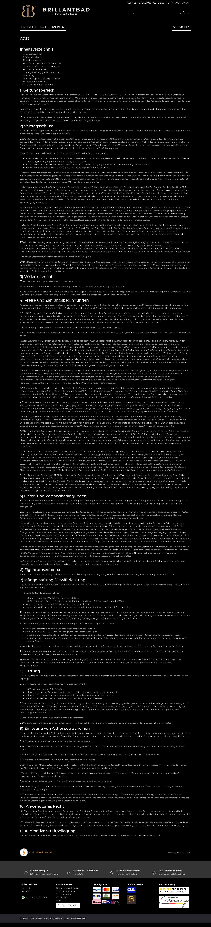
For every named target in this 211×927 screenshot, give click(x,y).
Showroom (181, 26)
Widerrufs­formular (65, 891)
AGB (58, 900)
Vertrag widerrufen (68, 905)
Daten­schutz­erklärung (67, 888)
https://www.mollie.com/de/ (151, 426)
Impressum (62, 897)
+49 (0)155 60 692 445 (36, 897)
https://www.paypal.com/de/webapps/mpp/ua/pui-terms (153, 470)
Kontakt (26, 888)
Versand (26, 891)
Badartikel (29, 26)
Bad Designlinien (52, 26)
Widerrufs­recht (64, 894)
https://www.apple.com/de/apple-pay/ (144, 397)
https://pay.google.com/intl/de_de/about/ (147, 411)
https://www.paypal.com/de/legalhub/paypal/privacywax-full (56, 196)
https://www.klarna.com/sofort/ (91, 382)
